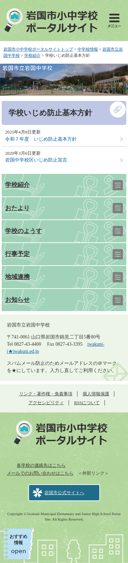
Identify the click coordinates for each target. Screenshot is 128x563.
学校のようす (23, 231)
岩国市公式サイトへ (64, 492)
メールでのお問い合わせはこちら (40, 473)
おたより (17, 208)
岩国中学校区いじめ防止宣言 (36, 160)
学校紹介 (32, 55)
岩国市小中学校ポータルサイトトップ (38, 49)
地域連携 (17, 276)
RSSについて (87, 402)
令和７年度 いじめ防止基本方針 (41, 139)
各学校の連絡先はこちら (41, 465)
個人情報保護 (96, 393)
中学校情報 (87, 49)
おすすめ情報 (18, 539)
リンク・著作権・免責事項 (45, 393)
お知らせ (17, 299)
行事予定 (17, 254)
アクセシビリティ (46, 402)
